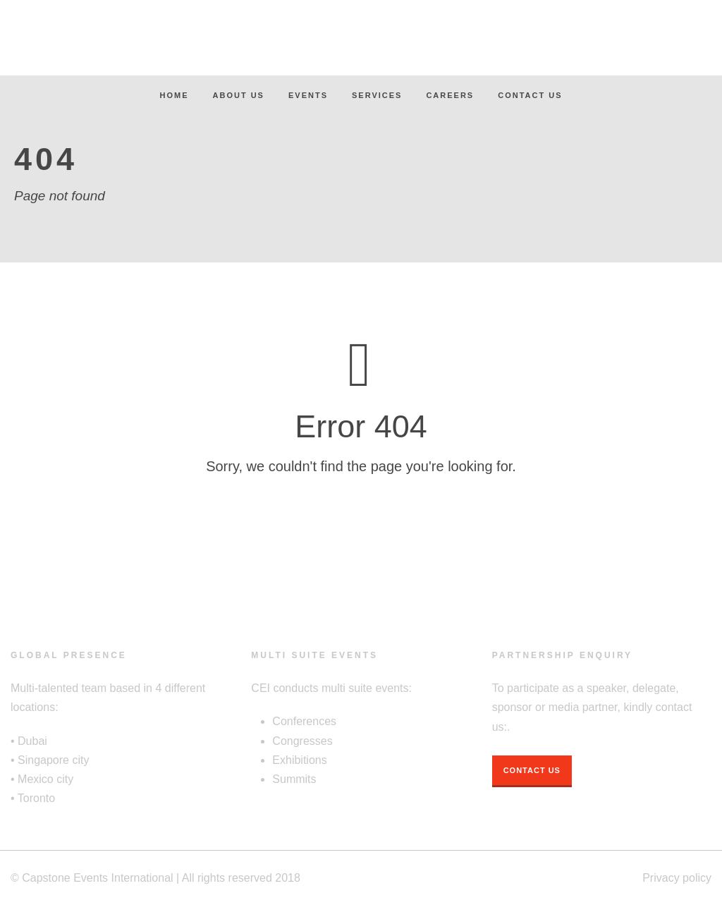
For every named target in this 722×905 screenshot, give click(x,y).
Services (377, 95)
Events (308, 95)
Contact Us (530, 95)
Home (174, 95)
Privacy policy (676, 878)
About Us (238, 95)
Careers (450, 95)
